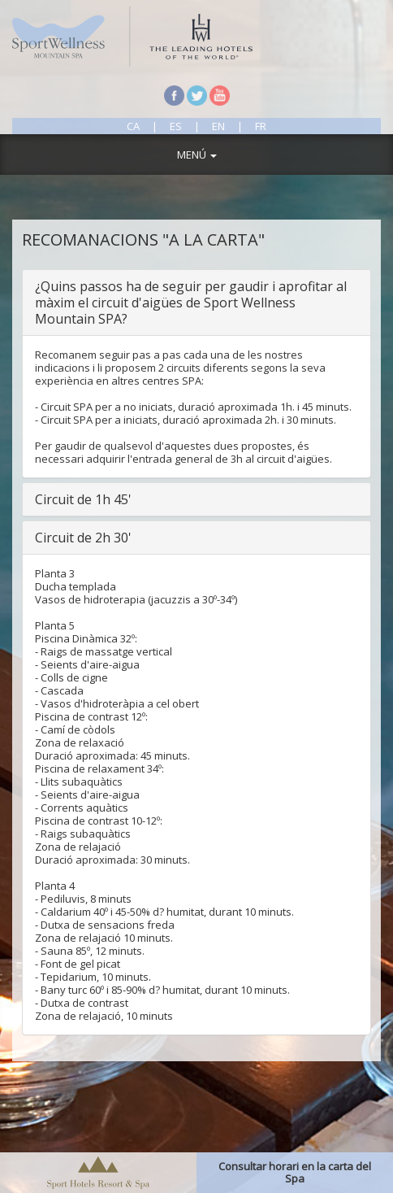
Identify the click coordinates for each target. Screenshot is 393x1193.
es (176, 126)
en (218, 126)
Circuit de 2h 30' (83, 537)
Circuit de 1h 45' (83, 499)
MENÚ (197, 154)
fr (260, 126)
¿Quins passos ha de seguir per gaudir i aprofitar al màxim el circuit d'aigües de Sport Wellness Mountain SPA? (191, 302)
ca (134, 126)
